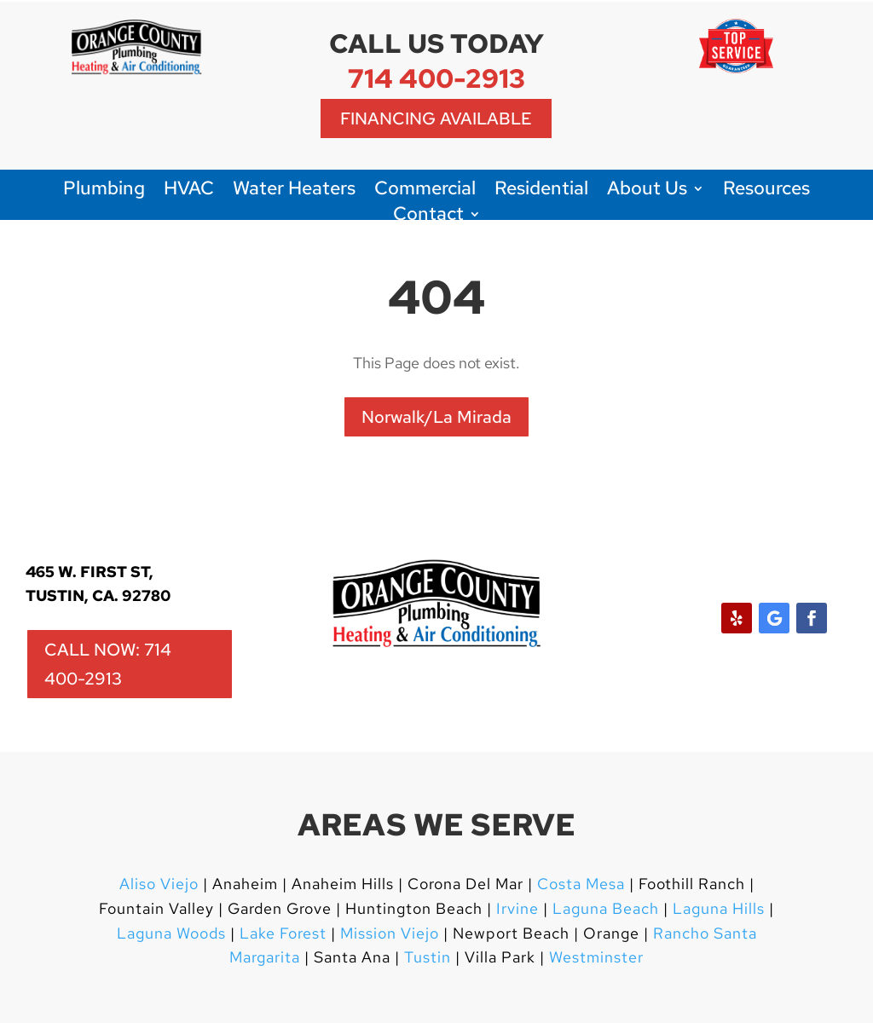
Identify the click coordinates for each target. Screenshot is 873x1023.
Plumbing (104, 191)
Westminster (596, 957)
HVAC (189, 191)
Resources (766, 191)
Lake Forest (283, 933)
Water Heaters (294, 191)
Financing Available (436, 118)
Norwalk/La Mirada (436, 417)
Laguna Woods (171, 933)
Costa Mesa (581, 883)
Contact (428, 217)
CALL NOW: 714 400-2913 (107, 664)
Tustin (427, 957)
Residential (541, 191)
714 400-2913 (436, 78)
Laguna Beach (607, 908)
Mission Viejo (389, 933)
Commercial (425, 191)
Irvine (515, 908)
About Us (647, 191)
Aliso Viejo (159, 883)
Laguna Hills (719, 908)
